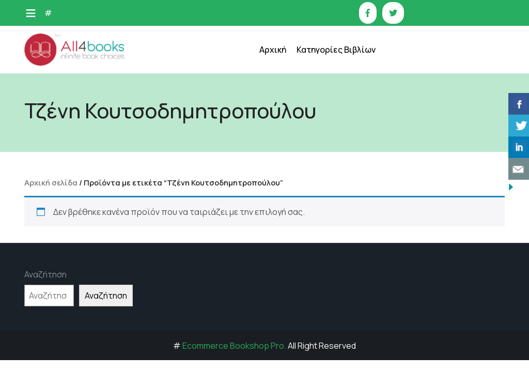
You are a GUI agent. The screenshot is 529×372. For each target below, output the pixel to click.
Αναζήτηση (45, 274)
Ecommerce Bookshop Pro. (234, 345)
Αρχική (272, 49)
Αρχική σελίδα (50, 182)
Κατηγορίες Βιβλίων (336, 49)
